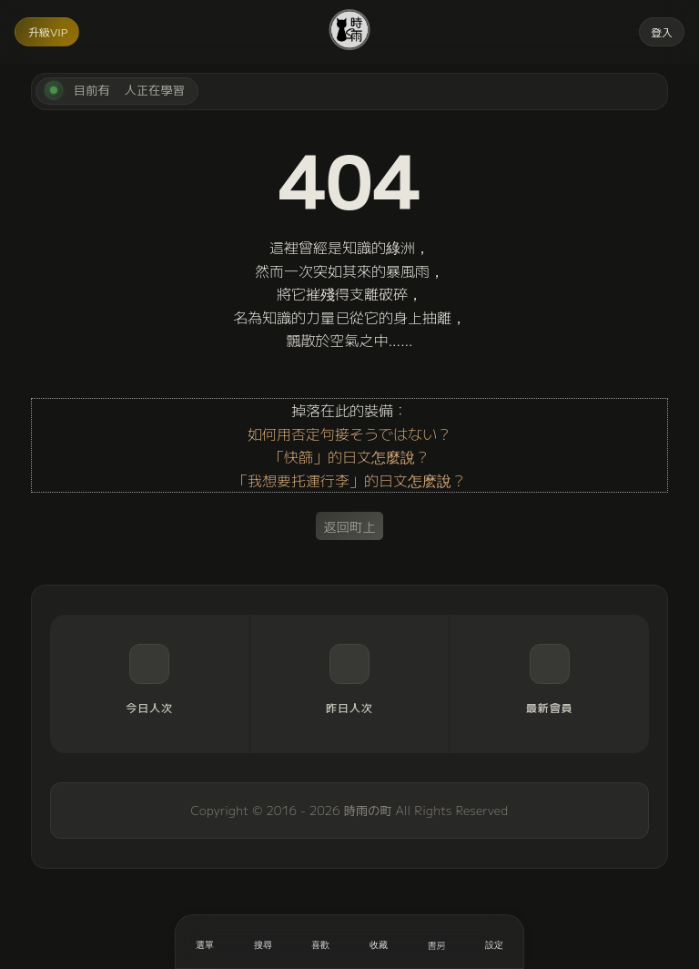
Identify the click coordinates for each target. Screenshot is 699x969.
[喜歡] (320, 941)
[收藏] (379, 941)
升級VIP (47, 31)
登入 (662, 31)
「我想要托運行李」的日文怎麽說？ (349, 480)
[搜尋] (263, 941)
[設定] (494, 941)
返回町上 (349, 526)
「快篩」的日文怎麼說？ (349, 456)
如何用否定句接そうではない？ (349, 433)
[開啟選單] (205, 941)
